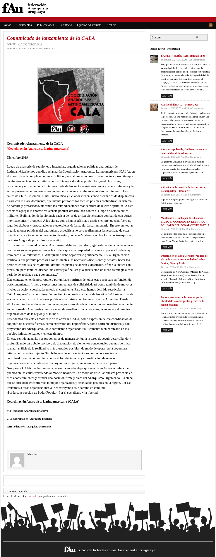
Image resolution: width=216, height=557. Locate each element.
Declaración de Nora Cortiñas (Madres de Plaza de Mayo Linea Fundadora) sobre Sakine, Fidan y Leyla (184, 259)
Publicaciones (45, 25)
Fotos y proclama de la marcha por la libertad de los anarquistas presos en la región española (182, 301)
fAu (108, 8)
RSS (211, 25)
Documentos (24, 25)
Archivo (111, 25)
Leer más (167, 96)
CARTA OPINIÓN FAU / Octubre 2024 (183, 55)
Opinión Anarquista (89, 25)
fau (14, 44)
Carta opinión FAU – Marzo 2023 (179, 104)
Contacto (66, 25)
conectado (32, 496)
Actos (7, 25)
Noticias (49, 48)
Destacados (34, 48)
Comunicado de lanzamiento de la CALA (51, 38)
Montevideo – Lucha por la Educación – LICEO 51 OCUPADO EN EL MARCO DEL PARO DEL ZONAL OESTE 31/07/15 (185, 221)
